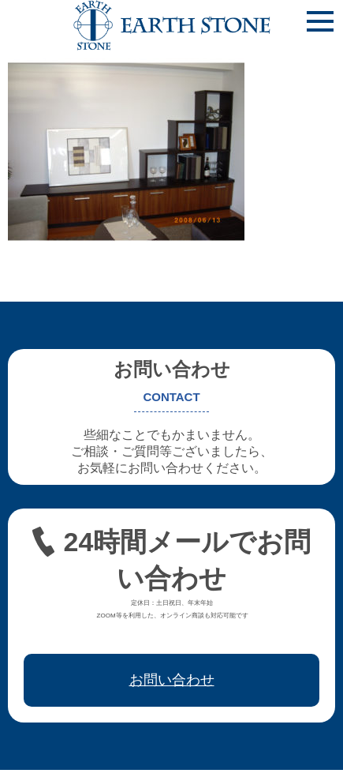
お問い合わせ (171, 680)
